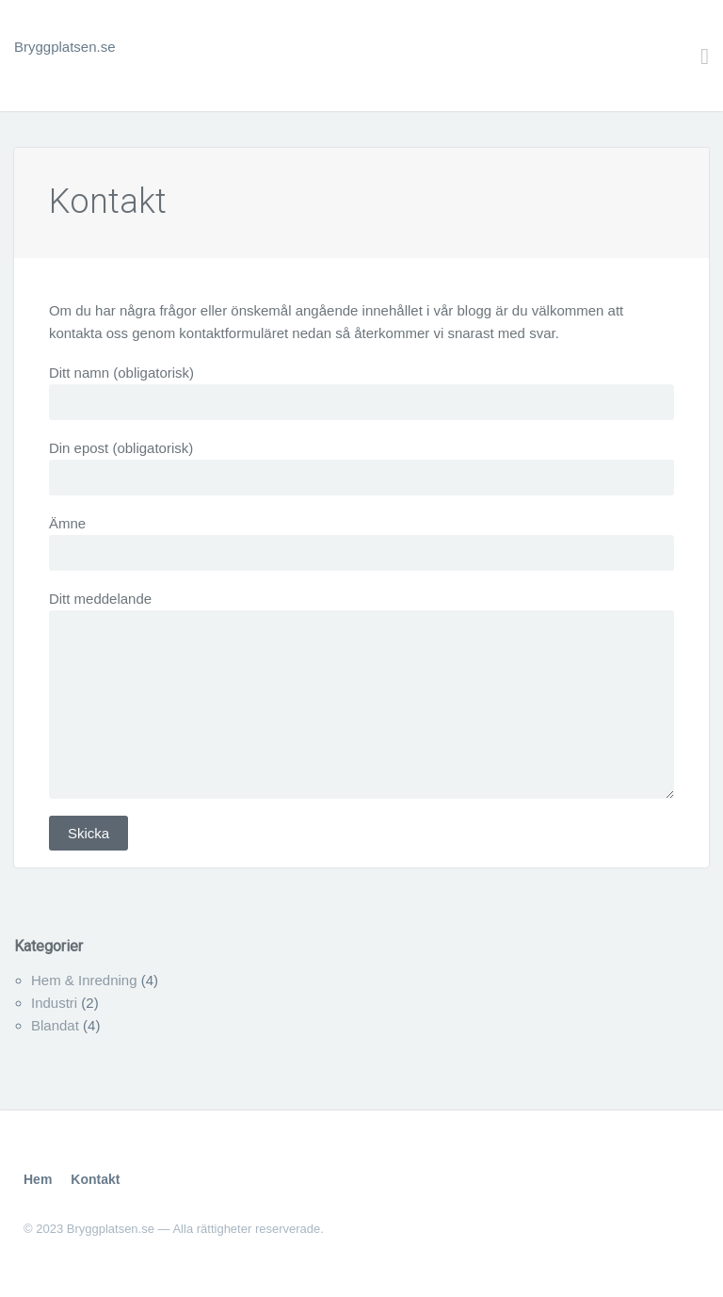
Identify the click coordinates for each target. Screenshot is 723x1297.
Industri (54, 1003)
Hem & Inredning (84, 980)
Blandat (55, 1025)
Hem (38, 1179)
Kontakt (108, 201)
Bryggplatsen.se (65, 47)
